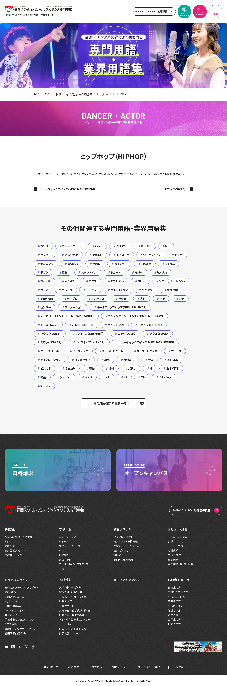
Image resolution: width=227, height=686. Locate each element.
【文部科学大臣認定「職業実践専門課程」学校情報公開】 (30, 15)
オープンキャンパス (127, 580)
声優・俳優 (65, 559)
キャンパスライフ (16, 580)
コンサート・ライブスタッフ (73, 564)
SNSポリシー (120, 667)
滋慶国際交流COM (15, 633)
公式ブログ (96, 667)
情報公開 (10, 545)
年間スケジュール (14, 596)
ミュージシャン (67, 536)
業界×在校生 (176, 555)
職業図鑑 (173, 559)
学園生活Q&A (13, 605)
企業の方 (173, 615)
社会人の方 (174, 624)
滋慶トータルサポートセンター (21, 628)
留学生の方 (174, 619)
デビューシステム (177, 536)
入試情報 (65, 580)
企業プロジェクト (123, 536)
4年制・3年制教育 (124, 559)
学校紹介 (11, 529)
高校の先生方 (176, 605)
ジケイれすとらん (14, 610)
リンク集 (178, 667)
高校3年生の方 (176, 596)
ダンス (62, 550)
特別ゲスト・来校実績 (126, 541)
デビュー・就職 (52, 94)
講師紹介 (119, 555)
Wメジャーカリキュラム (126, 545)
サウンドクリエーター (71, 545)
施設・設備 (10, 592)
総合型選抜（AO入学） (71, 592)
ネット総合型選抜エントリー (74, 619)
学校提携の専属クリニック (19, 619)
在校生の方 (174, 587)
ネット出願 (65, 624)
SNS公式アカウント (16, 550)
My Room (11, 601)
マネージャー (66, 568)
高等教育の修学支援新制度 (74, 610)
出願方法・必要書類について (75, 628)
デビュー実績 (175, 545)
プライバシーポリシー (151, 667)
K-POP (63, 555)
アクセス (9, 541)
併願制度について (69, 633)
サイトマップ (51, 667)
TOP (36, 94)
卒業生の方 (174, 601)
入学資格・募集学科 (70, 587)
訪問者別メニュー (180, 580)
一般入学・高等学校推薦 (73, 596)
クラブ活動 (11, 624)
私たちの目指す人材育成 (18, 536)
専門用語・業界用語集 (79, 94)
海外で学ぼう (121, 550)
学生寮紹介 (11, 615)
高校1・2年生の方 (178, 592)
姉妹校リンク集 (13, 555)
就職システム (175, 541)
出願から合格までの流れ (73, 615)
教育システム (123, 529)
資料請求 (73, 667)
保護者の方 (174, 610)
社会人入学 (65, 601)
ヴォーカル (65, 541)
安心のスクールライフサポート (22, 587)
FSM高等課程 (153, 11)
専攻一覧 (65, 529)
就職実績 (173, 550)
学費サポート (66, 605)
